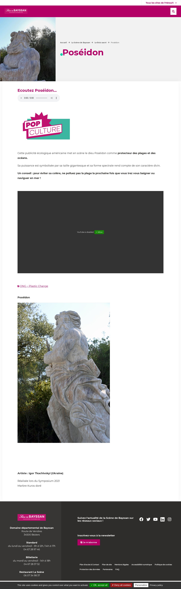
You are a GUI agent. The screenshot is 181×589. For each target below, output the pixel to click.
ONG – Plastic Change (34, 294)
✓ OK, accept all (99, 585)
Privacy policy (156, 585)
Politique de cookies (163, 573)
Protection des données (90, 578)
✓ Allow (99, 240)
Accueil (63, 51)
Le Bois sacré (100, 51)
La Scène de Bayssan (80, 51)
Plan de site (107, 573)
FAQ (117, 578)
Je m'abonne (90, 550)
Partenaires (108, 578)
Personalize (141, 585)
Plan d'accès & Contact (89, 573)
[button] (75, 11)
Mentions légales (122, 573)
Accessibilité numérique (142, 573)
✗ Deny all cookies (121, 585)
